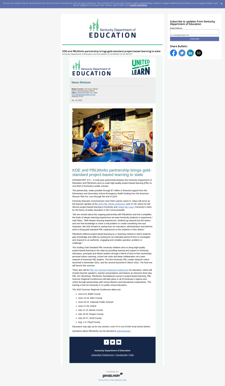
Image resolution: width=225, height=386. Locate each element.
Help (131, 355)
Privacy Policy (103, 380)
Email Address (176, 28)
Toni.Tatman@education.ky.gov (83, 95)
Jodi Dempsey (123, 331)
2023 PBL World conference (111, 204)
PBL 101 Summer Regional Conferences (109, 270)
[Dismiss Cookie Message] (221, 2)
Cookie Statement (138, 5)
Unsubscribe (121, 355)
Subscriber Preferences (102, 355)
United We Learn (126, 207)
